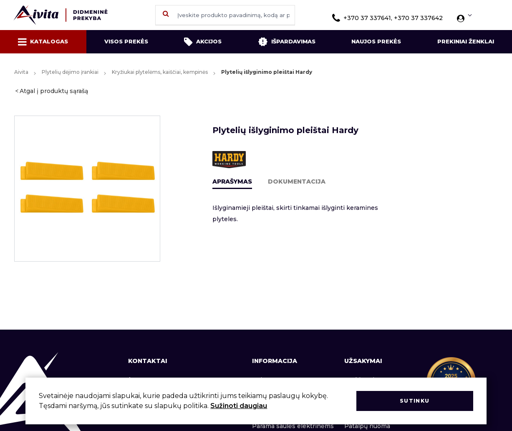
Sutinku (414, 401)
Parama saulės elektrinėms (293, 426)
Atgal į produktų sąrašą (54, 91)
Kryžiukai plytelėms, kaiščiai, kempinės (160, 72)
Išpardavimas (286, 42)
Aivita (21, 72)
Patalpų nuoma (367, 426)
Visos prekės (126, 41)
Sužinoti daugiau (238, 406)
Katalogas (43, 42)
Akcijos (203, 42)
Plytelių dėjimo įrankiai (70, 72)
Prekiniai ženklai (465, 41)
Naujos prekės (376, 41)
